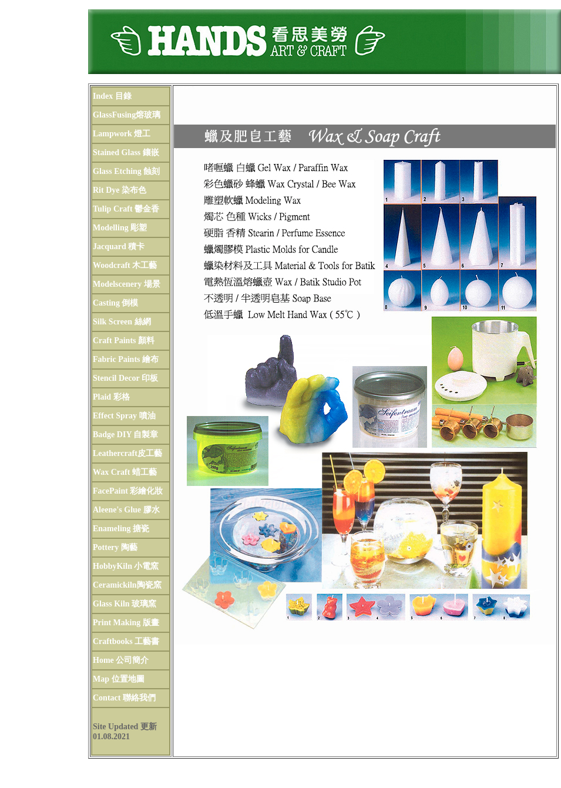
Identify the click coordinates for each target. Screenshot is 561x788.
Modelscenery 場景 (126, 284)
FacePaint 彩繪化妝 (128, 491)
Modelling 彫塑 (120, 227)
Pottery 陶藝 (115, 547)
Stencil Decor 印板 (125, 378)
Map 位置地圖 (119, 679)
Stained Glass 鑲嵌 (126, 152)
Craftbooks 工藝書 (126, 641)
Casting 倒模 (115, 303)
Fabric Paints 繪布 (126, 359)
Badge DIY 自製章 (126, 434)
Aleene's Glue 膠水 (126, 509)
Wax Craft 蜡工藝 (125, 472)
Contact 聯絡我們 (124, 697)
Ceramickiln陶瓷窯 (127, 585)
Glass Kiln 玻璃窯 (124, 603)
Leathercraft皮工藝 (127, 453)
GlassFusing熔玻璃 (126, 114)
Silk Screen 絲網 (122, 321)
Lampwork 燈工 (121, 133)
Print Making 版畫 (126, 622)
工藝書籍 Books (365, 659)
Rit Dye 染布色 (119, 190)
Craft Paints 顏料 (123, 340)
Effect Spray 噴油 (124, 415)
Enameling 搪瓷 (121, 528)
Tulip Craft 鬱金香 (126, 208)
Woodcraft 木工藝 (125, 265)
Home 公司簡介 (121, 660)
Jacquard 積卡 (119, 246)
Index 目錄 (112, 96)
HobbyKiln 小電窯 (126, 566)
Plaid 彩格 (111, 397)
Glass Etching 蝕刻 (126, 171)
